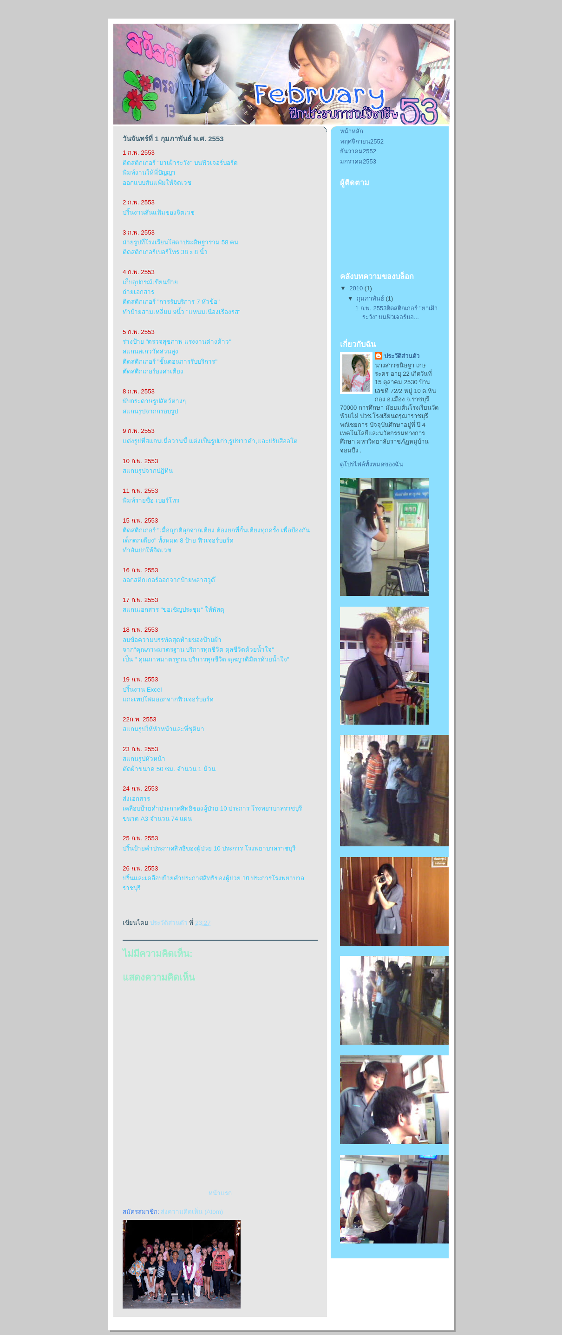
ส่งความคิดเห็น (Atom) (192, 1211)
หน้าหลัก (351, 131)
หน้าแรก (220, 1193)
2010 (357, 288)
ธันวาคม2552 (358, 151)
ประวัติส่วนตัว (401, 356)
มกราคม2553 (358, 161)
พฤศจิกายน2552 (362, 141)
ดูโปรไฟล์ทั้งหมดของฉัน (371, 464)
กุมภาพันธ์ (371, 298)
